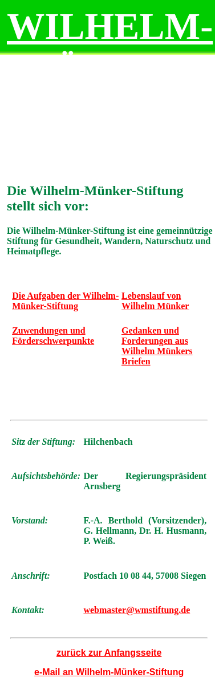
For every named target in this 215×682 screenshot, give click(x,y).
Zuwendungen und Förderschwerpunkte (53, 336)
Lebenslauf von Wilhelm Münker (155, 301)
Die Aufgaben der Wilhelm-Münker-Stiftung (65, 301)
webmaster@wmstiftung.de (136, 610)
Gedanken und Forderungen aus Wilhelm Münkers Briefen (157, 346)
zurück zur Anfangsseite (108, 652)
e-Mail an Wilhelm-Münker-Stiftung (109, 672)
